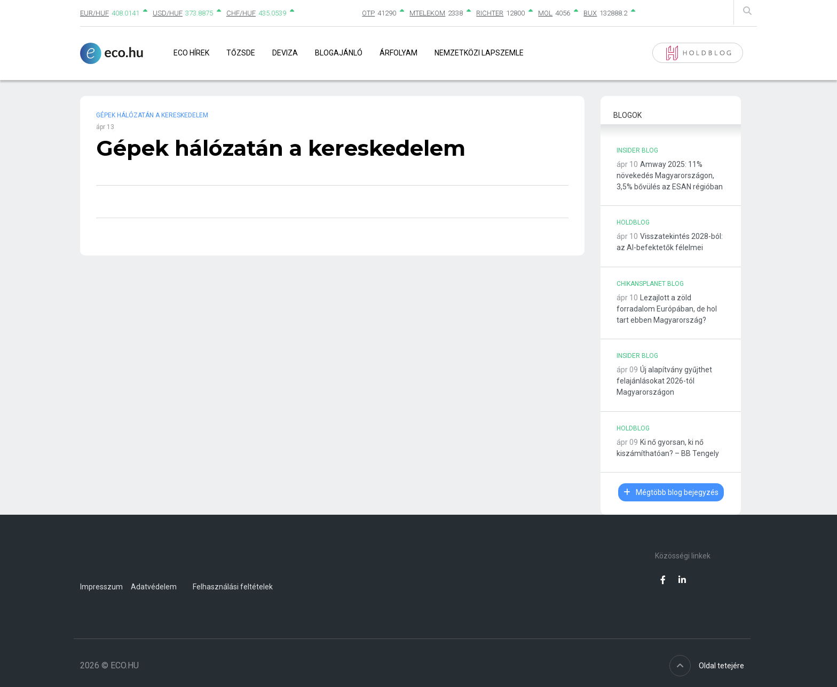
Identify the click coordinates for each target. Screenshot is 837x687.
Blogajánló (338, 53)
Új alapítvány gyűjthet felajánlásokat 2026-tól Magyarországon (664, 380)
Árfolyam (398, 53)
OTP (368, 13)
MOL (545, 13)
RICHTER (489, 13)
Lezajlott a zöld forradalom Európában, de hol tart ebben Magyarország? (667, 308)
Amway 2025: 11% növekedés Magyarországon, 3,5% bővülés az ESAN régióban (670, 175)
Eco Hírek (191, 53)
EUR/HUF (94, 13)
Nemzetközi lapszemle (479, 53)
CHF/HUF (241, 13)
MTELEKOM (427, 13)
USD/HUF (168, 13)
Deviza (285, 53)
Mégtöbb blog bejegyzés (670, 492)
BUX (590, 13)
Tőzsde (240, 53)
